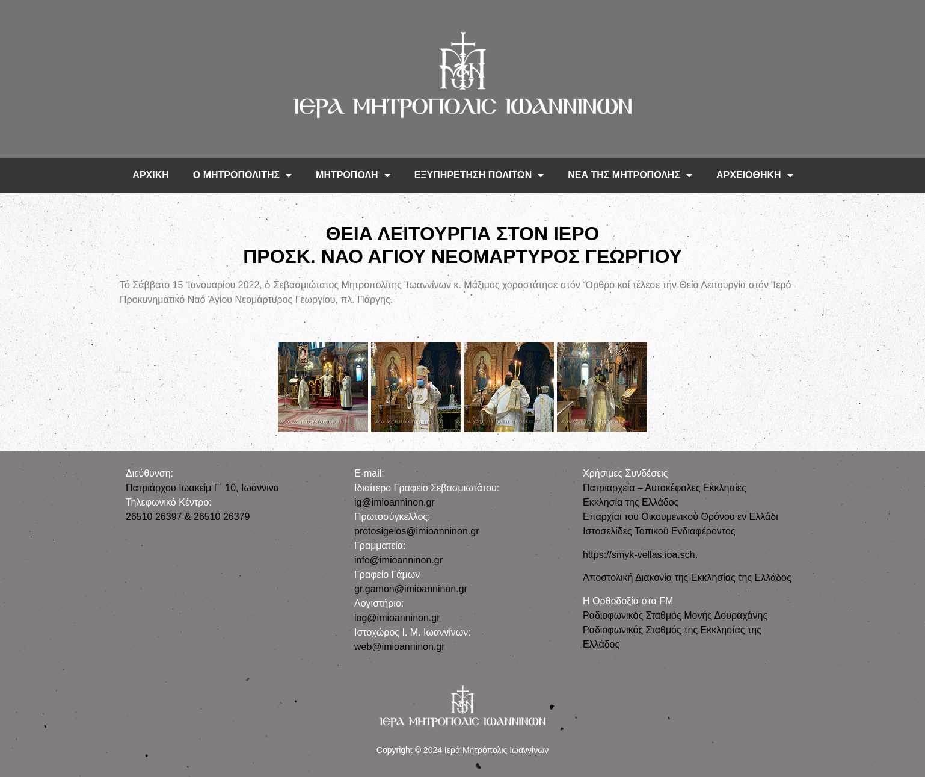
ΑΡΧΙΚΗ (150, 175)
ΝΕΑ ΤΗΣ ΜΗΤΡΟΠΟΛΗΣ (630, 175)
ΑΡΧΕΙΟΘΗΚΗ (754, 175)
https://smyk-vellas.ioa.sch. (640, 554)
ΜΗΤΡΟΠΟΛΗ (353, 175)
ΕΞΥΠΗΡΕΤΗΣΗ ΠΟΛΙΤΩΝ (479, 175)
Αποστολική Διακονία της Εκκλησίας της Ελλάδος (687, 577)
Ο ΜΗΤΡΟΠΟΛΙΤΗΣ (242, 175)
